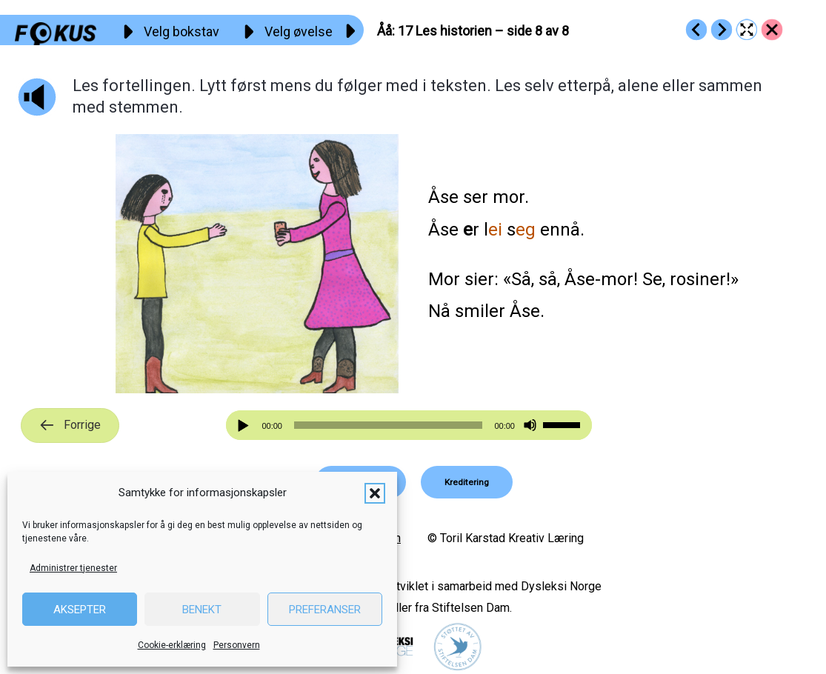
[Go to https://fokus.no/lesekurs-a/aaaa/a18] (721, 29)
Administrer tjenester (73, 568)
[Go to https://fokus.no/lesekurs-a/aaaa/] (772, 29)
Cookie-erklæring (172, 645)
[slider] (388, 425)
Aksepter (79, 609)
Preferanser (325, 609)
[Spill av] (245, 425)
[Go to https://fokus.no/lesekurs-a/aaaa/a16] (696, 29)
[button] (374, 493)
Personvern (236, 645)
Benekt (202, 609)
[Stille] (530, 425)
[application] (409, 425)
